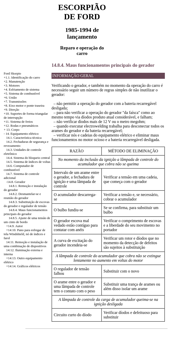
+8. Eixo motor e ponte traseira (24, 105)
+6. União (10, 97)
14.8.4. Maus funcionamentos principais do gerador (25, 212)
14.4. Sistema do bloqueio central (28, 158)
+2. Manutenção (14, 81)
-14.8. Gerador (15, 182)
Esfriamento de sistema (24, 89)
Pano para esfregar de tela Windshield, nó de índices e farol (24, 234)
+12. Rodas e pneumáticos (21, 125)
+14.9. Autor (14, 226)
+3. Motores (12, 85)
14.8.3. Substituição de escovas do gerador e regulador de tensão (27, 204)
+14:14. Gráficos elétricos (23, 266)
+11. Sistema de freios (18, 121)
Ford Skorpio (12, 73)
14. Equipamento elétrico (22, 134)
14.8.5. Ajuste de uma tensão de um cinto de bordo (27, 220)
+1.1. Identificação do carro (22, 77)
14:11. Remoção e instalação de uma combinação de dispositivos (25, 244)
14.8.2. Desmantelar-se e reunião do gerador (22, 196)
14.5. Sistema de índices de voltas (28, 162)
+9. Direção (11, 109)
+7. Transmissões (15, 101)
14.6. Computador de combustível (19, 168)
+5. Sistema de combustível (22, 93)
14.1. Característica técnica (24, 138)
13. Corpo (12, 129)
